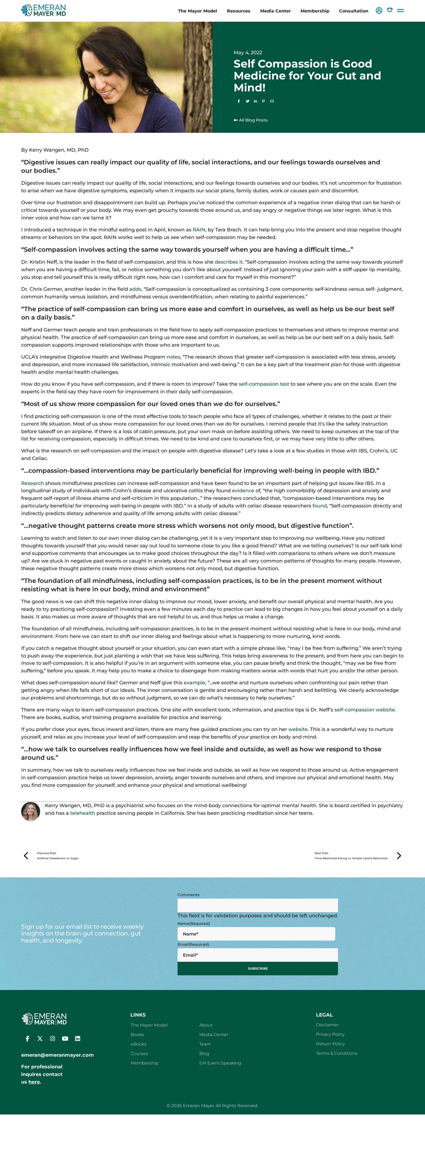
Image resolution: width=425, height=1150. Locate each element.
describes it (229, 262)
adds (135, 289)
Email (193, 949)
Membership (315, 11)
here (34, 1086)
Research (32, 483)
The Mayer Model (197, 11)
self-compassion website (364, 710)
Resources (238, 11)
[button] (379, 11)
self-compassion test (264, 384)
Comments (188, 899)
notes (173, 357)
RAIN (199, 230)
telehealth (82, 813)
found (320, 506)
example (194, 683)
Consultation (353, 11)
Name (194, 928)
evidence (243, 491)
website (298, 729)
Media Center (275, 11)
